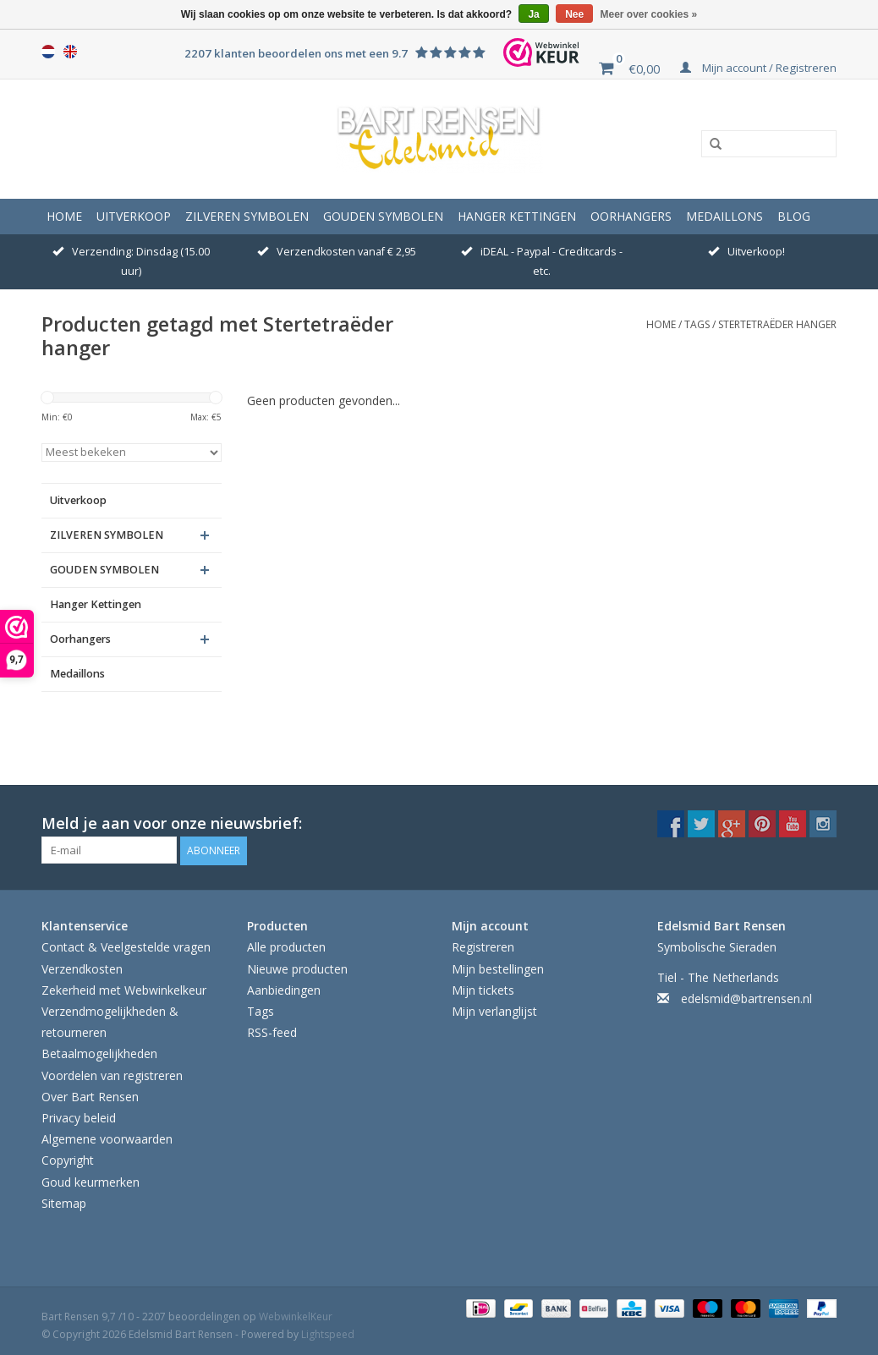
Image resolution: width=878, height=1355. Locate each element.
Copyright (67, 1159)
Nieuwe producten (297, 967)
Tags (697, 324)
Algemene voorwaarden (107, 1137)
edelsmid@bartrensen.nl (746, 997)
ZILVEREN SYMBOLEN (247, 216)
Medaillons (724, 216)
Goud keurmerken (90, 1180)
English (70, 51)
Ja (533, 14)
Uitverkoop (133, 216)
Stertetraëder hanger (777, 324)
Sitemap (63, 1201)
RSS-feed (272, 1031)
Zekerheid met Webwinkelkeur (123, 988)
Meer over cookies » (649, 14)
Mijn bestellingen (498, 967)
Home (64, 216)
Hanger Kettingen (517, 216)
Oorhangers (631, 216)
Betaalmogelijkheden (99, 1053)
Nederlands (48, 51)
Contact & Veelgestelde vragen (126, 946)
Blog (793, 216)
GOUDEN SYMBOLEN (383, 216)
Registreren (483, 946)
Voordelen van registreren (112, 1074)
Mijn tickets (483, 988)
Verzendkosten (82, 967)
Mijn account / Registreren (758, 67)
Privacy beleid (78, 1116)
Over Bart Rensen (90, 1095)
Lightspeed (327, 1332)
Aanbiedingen (284, 988)
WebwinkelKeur (295, 1315)
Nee (574, 14)
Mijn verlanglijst (494, 1009)
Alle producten (286, 946)
